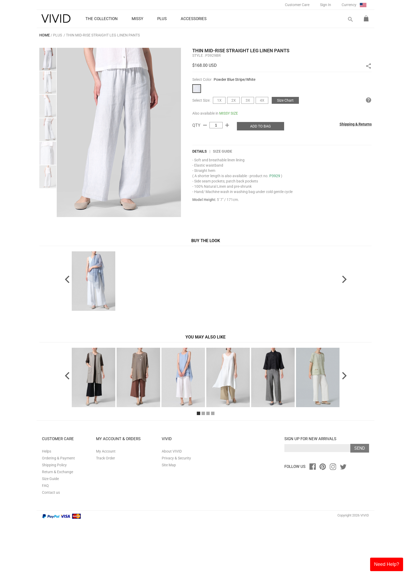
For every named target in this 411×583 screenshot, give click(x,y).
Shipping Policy (54, 526)
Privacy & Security (176, 519)
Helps (46, 512)
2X (233, 100)
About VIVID (172, 512)
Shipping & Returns (356, 124)
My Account (106, 512)
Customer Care (297, 5)
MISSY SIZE (228, 113)
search (350, 19)
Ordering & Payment (58, 519)
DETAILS (199, 151)
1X (219, 100)
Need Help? (386, 564)
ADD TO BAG (260, 126)
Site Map (169, 526)
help (368, 100)
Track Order (105, 519)
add (227, 125)
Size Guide (222, 151)
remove (205, 125)
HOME (44, 35)
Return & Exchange (57, 533)
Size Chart (285, 100)
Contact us (51, 553)
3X (248, 100)
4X (262, 100)
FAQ (45, 546)
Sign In (325, 5)
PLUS (57, 35)
